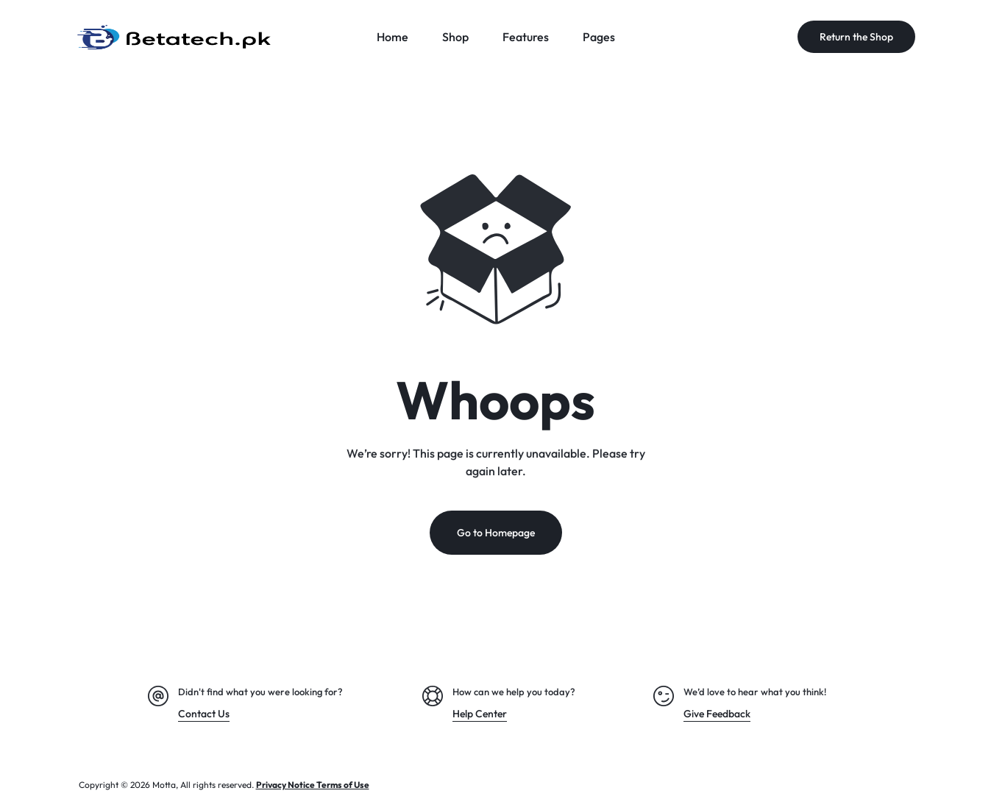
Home (392, 36)
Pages (599, 36)
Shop (455, 36)
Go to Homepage (496, 532)
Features (525, 36)
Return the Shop (856, 36)
